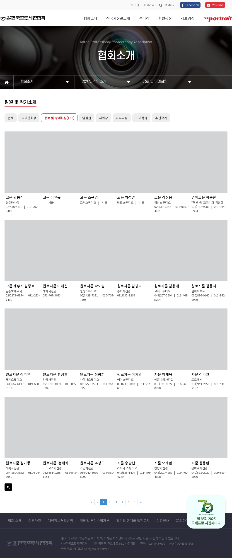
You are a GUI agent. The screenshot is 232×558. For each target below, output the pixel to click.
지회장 (103, 118)
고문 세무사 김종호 (20, 286)
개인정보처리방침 (60, 520)
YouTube (215, 5)
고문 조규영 (89, 197)
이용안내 (163, 520)
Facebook (190, 5)
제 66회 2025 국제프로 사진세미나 (206, 513)
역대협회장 (29, 118)
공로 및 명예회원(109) (59, 118)
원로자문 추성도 (92, 463)
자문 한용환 (200, 463)
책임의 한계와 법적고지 (133, 520)
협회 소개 (15, 520)
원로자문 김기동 (18, 463)
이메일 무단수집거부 (94, 520)
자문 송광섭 (126, 463)
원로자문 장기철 (18, 374)
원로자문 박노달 (92, 286)
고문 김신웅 (163, 197)
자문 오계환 (163, 463)
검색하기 (167, 5)
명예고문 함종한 (203, 197)
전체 (11, 118)
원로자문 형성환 (55, 374)
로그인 (135, 5)
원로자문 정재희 (55, 463)
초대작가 (141, 118)
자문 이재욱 (163, 374)
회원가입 (149, 5)
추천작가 (161, 118)
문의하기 (182, 520)
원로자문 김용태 (166, 286)
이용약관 (34, 520)
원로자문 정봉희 (92, 374)
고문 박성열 (126, 197)
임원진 (86, 118)
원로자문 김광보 (129, 286)
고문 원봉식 (15, 197)
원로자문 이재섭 (55, 286)
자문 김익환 (200, 374)
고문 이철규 (52, 197)
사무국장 (122, 118)
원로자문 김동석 (203, 286)
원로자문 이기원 (129, 374)
